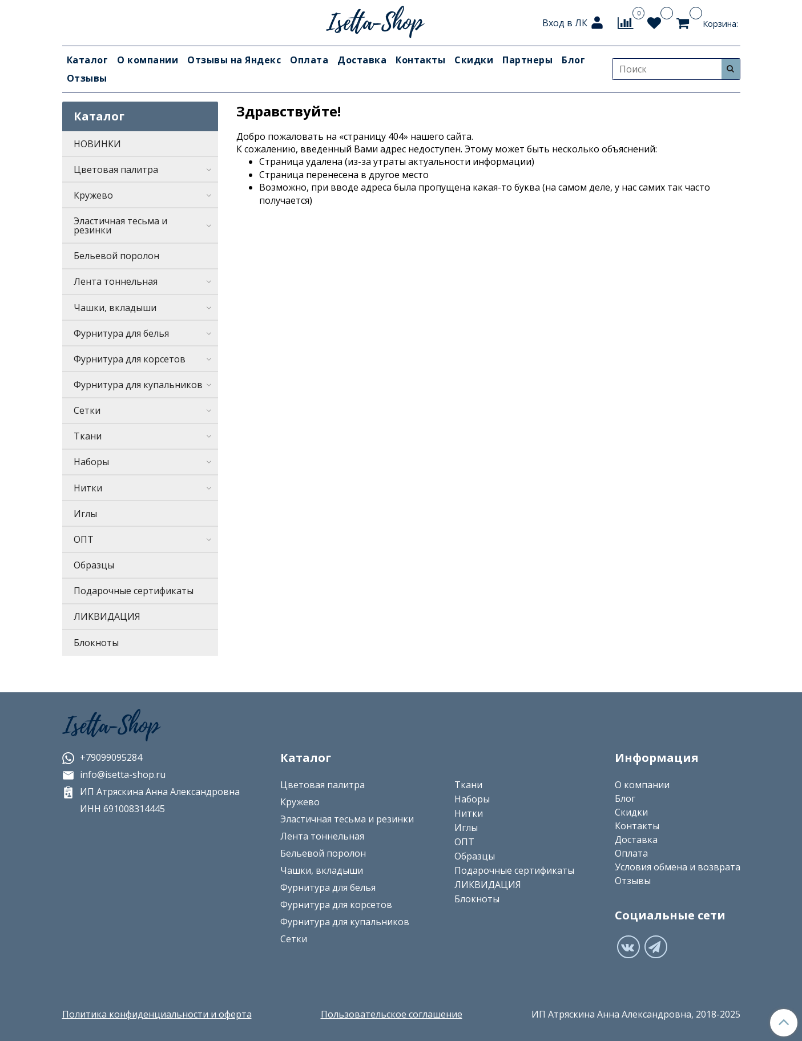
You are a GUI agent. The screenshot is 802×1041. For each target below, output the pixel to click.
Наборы (91, 461)
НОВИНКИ (97, 144)
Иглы (85, 513)
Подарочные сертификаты (134, 590)
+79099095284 (102, 757)
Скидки (473, 60)
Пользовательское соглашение (391, 1014)
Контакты (420, 60)
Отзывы (87, 78)
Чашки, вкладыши (115, 307)
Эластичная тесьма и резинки (120, 225)
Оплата (309, 60)
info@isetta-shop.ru (114, 774)
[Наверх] (783, 1022)
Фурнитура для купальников (138, 384)
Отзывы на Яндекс (234, 60)
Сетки (87, 410)
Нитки (88, 488)
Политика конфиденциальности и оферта (157, 1014)
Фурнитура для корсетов (130, 359)
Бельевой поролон (116, 255)
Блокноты (96, 642)
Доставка (361, 60)
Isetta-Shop (110, 726)
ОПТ (84, 539)
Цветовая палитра (116, 169)
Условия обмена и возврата (677, 867)
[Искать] (731, 69)
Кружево (93, 195)
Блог (573, 60)
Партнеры (527, 60)
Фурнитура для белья (121, 333)
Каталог (87, 60)
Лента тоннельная (116, 281)
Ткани (88, 436)
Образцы (94, 565)
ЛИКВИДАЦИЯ (107, 616)
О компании (147, 60)
